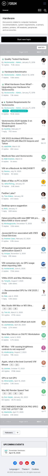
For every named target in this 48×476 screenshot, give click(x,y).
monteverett (9, 268)
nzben (6, 337)
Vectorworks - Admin (12, 62)
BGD (5, 209)
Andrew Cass (9, 238)
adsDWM (7, 146)
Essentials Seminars (17, 450)
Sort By (41, 47)
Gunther (7, 129)
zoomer (7, 368)
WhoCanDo (8, 381)
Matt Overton (9, 159)
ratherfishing (9, 184)
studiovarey (8, 352)
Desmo (7, 171)
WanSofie (8, 412)
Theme (25, 469)
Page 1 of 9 (23, 52)
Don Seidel (8, 397)
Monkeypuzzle (10, 224)
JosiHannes (8, 325)
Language (14, 469)
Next (39, 52)
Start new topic (24, 39)
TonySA (7, 281)
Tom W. (7, 312)
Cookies (35, 469)
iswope (7, 253)
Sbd (5, 296)
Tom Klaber (8, 196)
